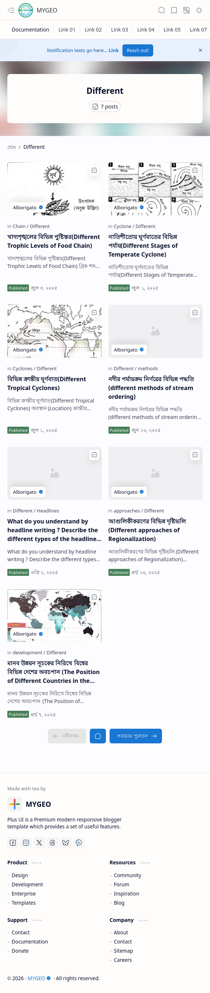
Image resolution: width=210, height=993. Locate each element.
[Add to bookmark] (94, 170)
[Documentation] (30, 29)
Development (27, 884)
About (121, 932)
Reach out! (138, 50)
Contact (21, 932)
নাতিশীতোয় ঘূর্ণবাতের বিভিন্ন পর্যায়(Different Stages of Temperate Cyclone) (143, 245)
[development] (29, 652)
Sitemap (123, 950)
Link (114, 50)
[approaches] (128, 510)
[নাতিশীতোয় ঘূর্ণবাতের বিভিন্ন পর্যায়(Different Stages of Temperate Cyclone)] (155, 189)
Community (127, 875)
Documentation (30, 941)
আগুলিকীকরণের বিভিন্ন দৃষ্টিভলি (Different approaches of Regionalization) (147, 530)
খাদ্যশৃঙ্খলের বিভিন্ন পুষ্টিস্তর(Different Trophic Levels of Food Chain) (53, 241)
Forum (121, 884)
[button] (10, 10)
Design (20, 875)
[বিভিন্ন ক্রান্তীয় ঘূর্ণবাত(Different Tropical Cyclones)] (54, 331)
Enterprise (24, 893)
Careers (123, 959)
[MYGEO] (25, 10)
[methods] (148, 368)
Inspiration (126, 893)
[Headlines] (48, 510)
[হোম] (98, 736)
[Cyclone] (124, 226)
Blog (119, 902)
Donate (20, 950)
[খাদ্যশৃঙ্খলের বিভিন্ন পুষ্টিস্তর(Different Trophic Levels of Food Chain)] (54, 189)
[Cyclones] (24, 368)
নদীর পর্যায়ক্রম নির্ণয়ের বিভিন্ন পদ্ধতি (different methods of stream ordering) (151, 388)
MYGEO (47, 10)
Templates (24, 902)
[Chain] (21, 226)
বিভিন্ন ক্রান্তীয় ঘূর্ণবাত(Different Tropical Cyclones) (46, 383)
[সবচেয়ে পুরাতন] (136, 736)
